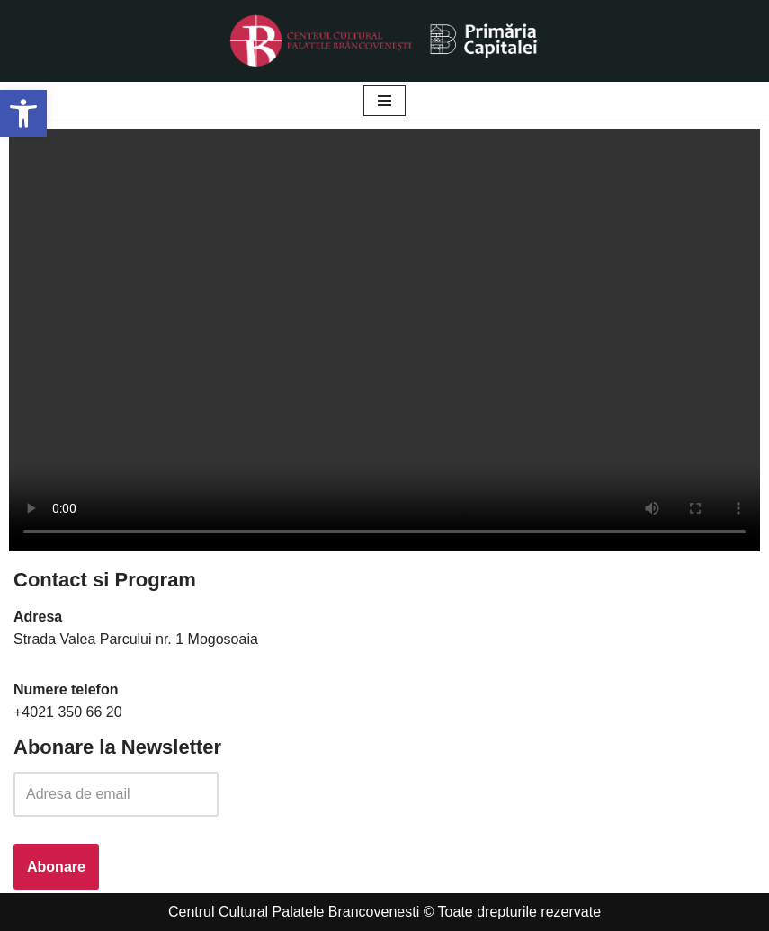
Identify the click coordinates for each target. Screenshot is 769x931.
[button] (23, 113)
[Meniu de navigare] (384, 100)
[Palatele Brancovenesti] (385, 41)
